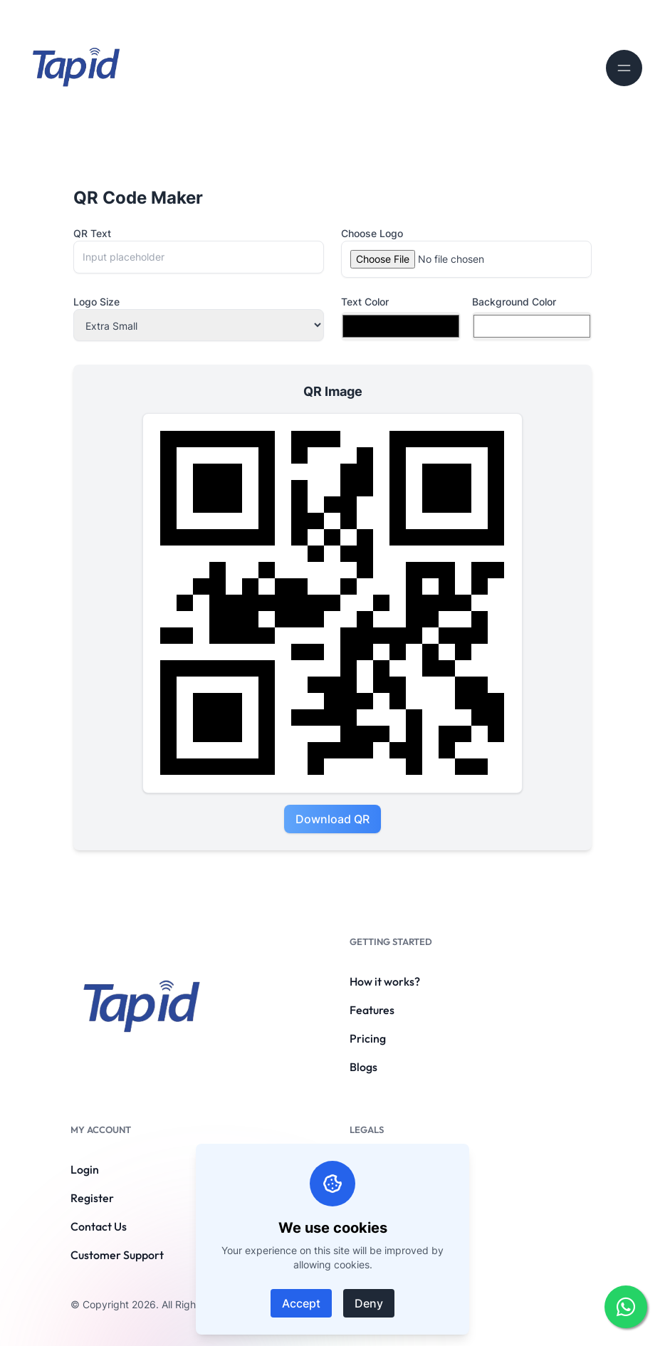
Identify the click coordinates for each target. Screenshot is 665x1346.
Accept (301, 1303)
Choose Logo (372, 233)
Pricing (368, 1038)
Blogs (363, 1067)
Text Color (365, 302)
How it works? (385, 981)
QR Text (92, 233)
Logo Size (96, 302)
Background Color (514, 302)
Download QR (332, 819)
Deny (369, 1303)
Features (372, 1010)
